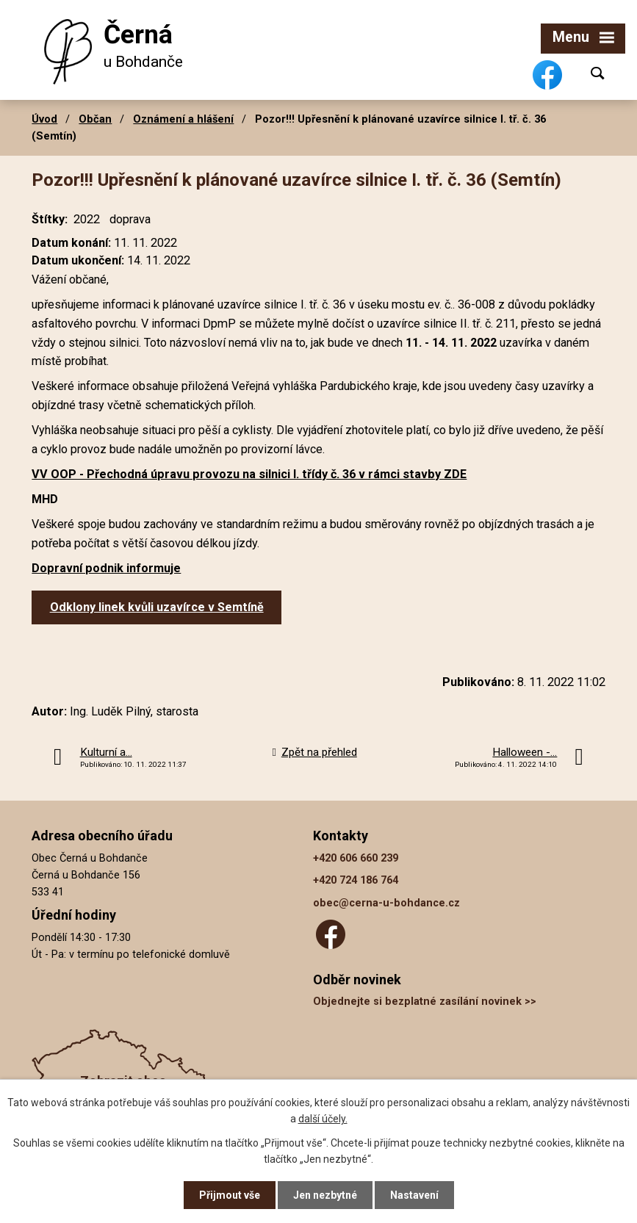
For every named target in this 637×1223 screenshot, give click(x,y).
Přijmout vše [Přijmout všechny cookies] (229, 1195)
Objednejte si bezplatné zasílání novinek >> (424, 1001)
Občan (95, 119)
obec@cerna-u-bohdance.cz (386, 903)
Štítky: (50, 219)
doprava (130, 219)
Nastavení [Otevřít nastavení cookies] (414, 1195)
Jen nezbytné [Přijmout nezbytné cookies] (325, 1195)
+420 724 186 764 (355, 880)
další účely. (323, 1119)
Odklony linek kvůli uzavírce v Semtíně (157, 607)
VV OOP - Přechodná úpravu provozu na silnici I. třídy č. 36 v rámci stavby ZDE (249, 474)
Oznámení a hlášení (183, 119)
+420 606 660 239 (355, 858)
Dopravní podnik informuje (106, 568)
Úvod (44, 119)
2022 (86, 219)
